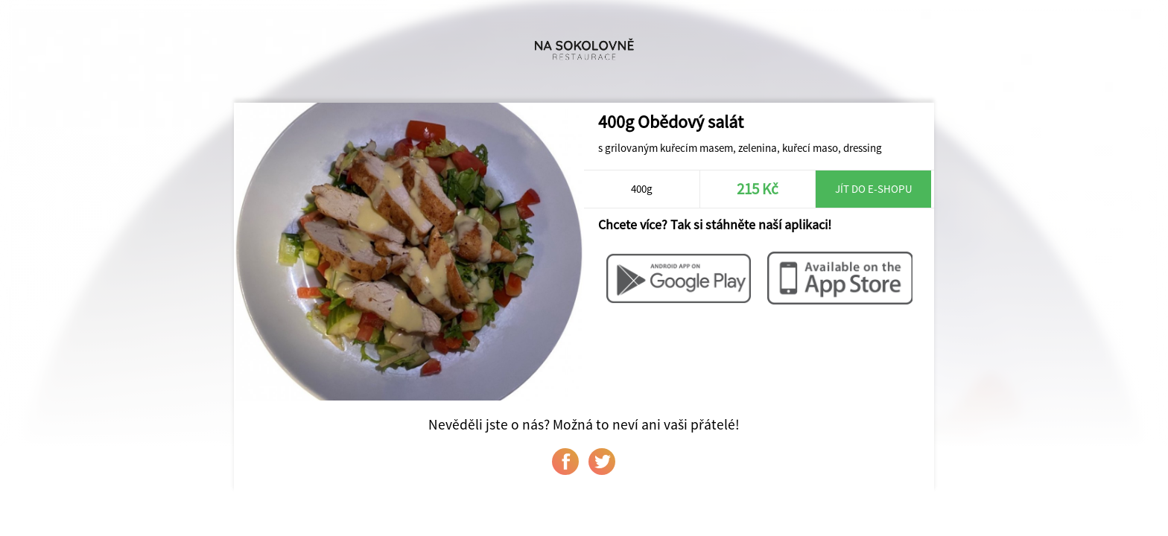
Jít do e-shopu (874, 189)
